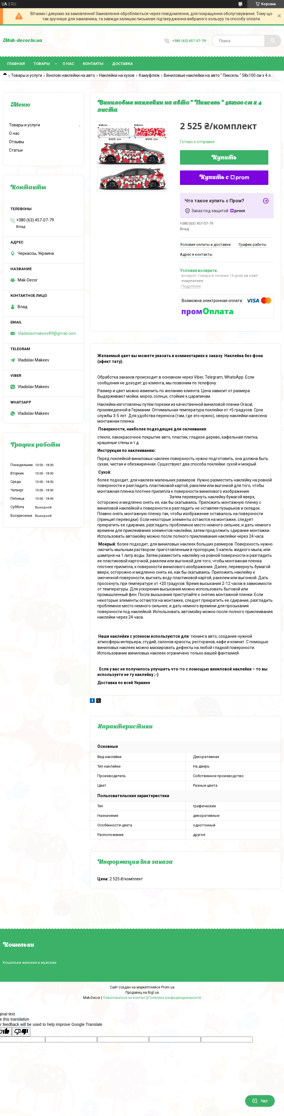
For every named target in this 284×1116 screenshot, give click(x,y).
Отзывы (16, 141)
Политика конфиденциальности (174, 998)
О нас (68, 63)
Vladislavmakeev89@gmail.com (47, 333)
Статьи (16, 150)
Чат (260, 1101)
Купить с (224, 178)
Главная (16, 63)
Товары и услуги (26, 75)
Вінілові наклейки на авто (70, 75)
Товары (42, 63)
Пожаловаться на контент (124, 998)
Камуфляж (149, 75)
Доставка (122, 63)
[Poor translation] (21, 1032)
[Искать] (272, 41)
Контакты (93, 63)
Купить (224, 158)
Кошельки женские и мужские (29, 962)
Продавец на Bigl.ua (142, 992)
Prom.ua (167, 987)
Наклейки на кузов (116, 75)
